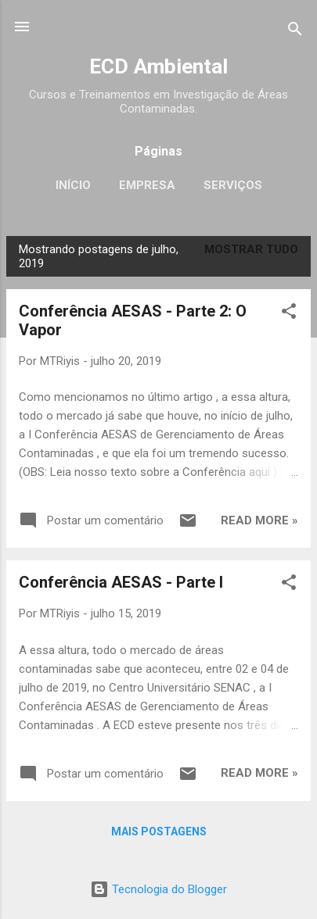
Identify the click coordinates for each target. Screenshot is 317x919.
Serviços (233, 185)
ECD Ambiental (158, 66)
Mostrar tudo (251, 249)
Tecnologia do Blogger (158, 889)
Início (73, 185)
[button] (288, 314)
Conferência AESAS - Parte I (121, 582)
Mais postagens (159, 831)
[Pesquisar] (295, 31)
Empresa (147, 185)
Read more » (259, 520)
